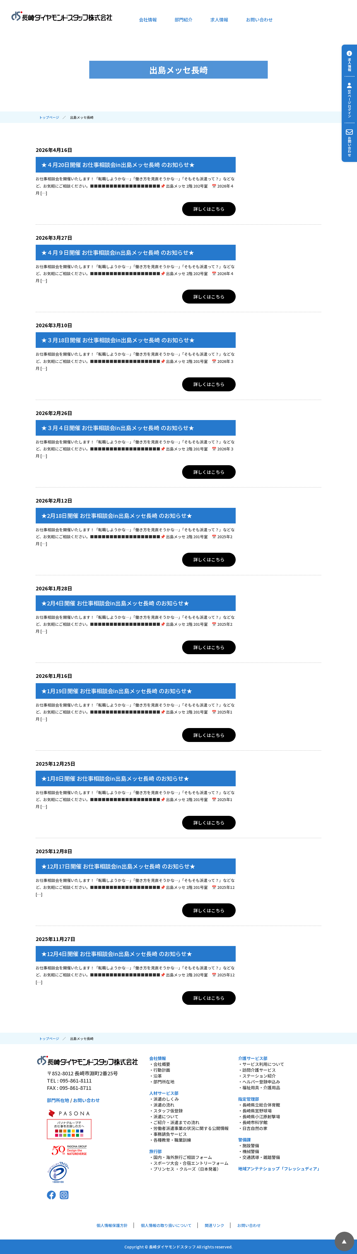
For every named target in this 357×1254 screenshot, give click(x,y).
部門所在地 (58, 1100)
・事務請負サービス (168, 1134)
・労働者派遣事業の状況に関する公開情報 (189, 1128)
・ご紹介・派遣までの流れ (174, 1122)
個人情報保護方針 (112, 1225)
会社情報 (148, 19)
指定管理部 (248, 1099)
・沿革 (155, 1076)
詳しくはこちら (209, 208)
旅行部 (155, 1151)
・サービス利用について (261, 1064)
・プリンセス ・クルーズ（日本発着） (185, 1169)
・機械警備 (248, 1151)
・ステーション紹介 (257, 1076)
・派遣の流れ (161, 1105)
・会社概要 (159, 1064)
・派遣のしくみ (164, 1099)
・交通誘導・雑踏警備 (259, 1157)
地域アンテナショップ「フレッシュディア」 (279, 1168)
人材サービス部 (163, 1093)
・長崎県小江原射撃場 (259, 1116)
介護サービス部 (252, 1058)
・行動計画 (159, 1070)
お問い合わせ (259, 19)
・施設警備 (248, 1145)
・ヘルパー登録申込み (259, 1082)
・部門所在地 (161, 1082)
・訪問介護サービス (257, 1070)
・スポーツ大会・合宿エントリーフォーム (188, 1163)
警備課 (244, 1140)
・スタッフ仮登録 (166, 1111)
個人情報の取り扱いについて (166, 1225)
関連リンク (214, 1225)
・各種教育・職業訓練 (170, 1140)
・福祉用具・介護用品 (259, 1087)
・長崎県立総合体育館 (259, 1105)
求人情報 (219, 19)
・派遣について (163, 1116)
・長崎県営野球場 (255, 1111)
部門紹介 (183, 19)
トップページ (49, 117)
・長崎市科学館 (252, 1122)
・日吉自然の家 (252, 1128)
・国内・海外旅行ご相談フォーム (180, 1157)
